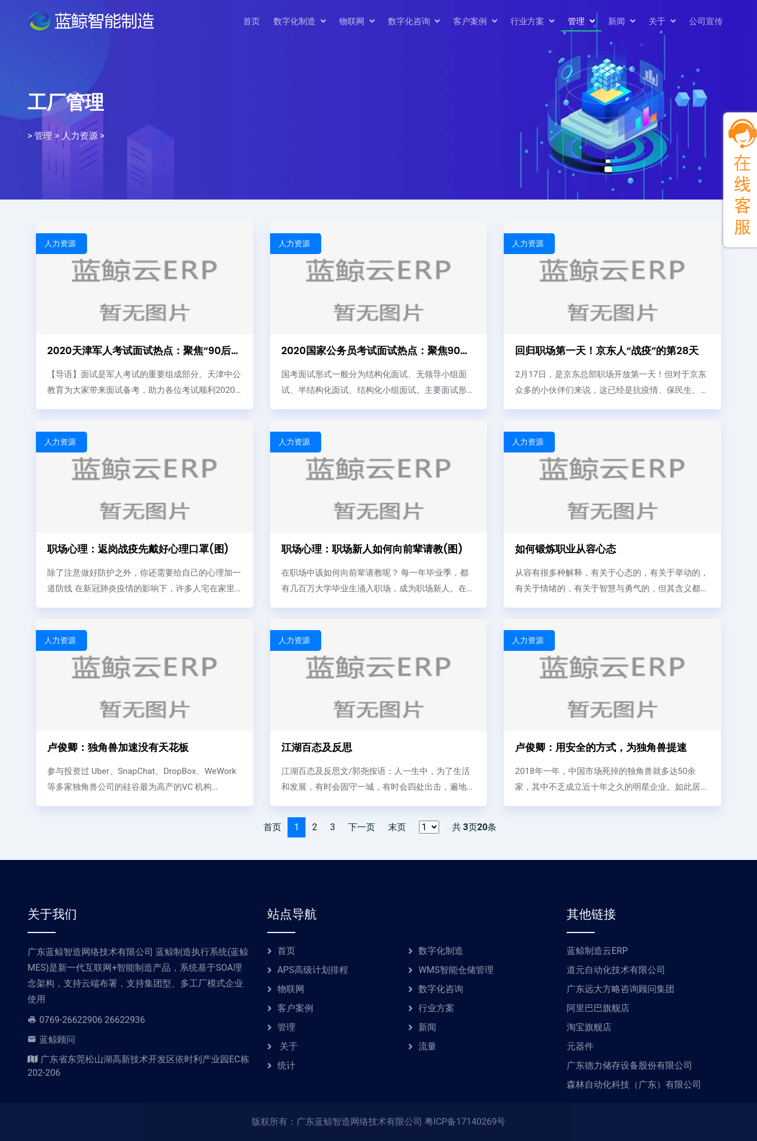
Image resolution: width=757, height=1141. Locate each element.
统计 (286, 1065)
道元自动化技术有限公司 (616, 970)
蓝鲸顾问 (57, 1039)
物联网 (357, 22)
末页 (397, 827)
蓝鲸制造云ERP (597, 950)
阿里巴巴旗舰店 (598, 1008)
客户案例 (475, 22)
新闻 (621, 22)
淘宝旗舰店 (589, 1027)
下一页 (361, 827)
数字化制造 (299, 22)
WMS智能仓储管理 (456, 970)
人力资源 (80, 136)
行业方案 (532, 22)
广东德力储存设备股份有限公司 (629, 1065)
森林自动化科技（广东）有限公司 (634, 1084)
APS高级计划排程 (312, 970)
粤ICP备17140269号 (465, 1121)
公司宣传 (706, 22)
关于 (662, 22)
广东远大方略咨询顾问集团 (620, 989)
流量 (427, 1046)
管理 (581, 22)
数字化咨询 (414, 22)
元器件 (580, 1046)
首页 (251, 22)
